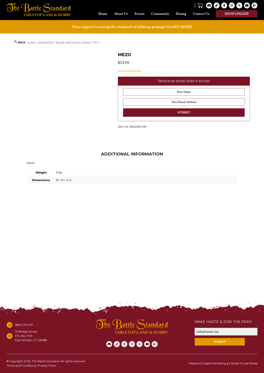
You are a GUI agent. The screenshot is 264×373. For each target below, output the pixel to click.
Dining (181, 13)
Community (160, 13)
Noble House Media (244, 363)
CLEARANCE (46, 42)
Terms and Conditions (21, 365)
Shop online (237, 13)
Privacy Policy (47, 365)
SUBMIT (220, 341)
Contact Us (201, 13)
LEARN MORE (179, 27)
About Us (121, 13)
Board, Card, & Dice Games (73, 42)
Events (139, 13)
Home (102, 13)
